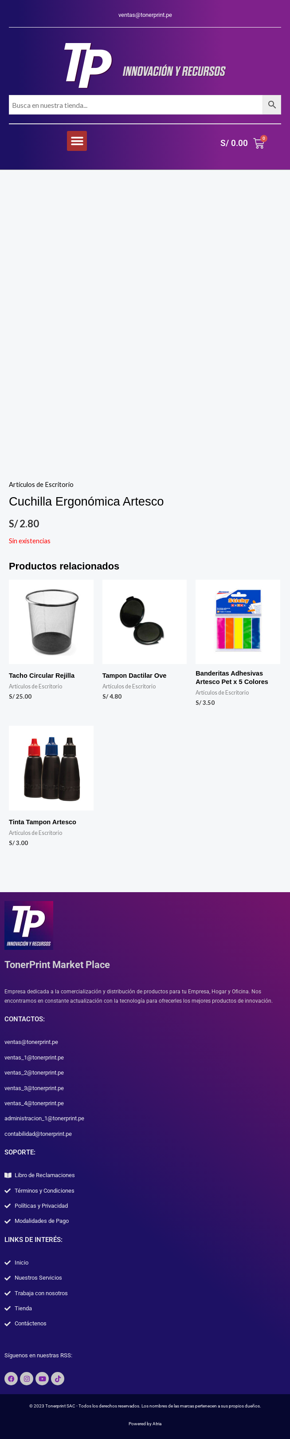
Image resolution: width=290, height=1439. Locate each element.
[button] (77, 141)
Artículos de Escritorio (41, 484)
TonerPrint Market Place (57, 964)
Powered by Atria (145, 1423)
